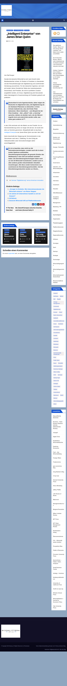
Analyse (55, 121)
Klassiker (55, 188)
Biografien (56, 129)
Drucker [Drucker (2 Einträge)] (55, 312)
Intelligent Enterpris (10, 132)
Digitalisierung (57, 143)
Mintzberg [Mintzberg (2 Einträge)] (56, 344)
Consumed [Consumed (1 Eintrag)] (56, 306)
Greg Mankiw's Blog (58, 471)
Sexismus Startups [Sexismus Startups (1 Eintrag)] (58, 369)
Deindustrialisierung (58, 133)
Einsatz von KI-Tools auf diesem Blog (57, 646)
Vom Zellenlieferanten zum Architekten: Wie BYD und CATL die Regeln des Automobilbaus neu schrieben (58, 97)
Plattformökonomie (18, 30)
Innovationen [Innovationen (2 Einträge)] (57, 332)
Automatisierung (57, 125)
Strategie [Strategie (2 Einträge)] (56, 383)
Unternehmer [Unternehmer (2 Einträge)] (57, 392)
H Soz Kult (56, 476)
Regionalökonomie (58, 235)
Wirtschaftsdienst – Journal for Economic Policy (58, 600)
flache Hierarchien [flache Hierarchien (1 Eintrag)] (58, 315)
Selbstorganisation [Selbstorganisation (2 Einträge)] (58, 366)
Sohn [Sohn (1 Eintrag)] (55, 374)
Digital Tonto (56, 436)
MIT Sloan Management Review (56, 525)
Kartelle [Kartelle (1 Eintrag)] (55, 335)
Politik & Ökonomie (58, 550)
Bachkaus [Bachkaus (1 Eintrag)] (56, 296)
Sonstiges (56, 243)
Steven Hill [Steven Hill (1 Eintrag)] (56, 380)
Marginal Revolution (58, 509)
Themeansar (26, 646)
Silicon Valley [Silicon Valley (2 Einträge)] (57, 372)
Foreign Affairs (57, 458)
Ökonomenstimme (58, 536)
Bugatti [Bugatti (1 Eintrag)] (58, 299)
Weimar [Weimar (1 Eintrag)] (55, 398)
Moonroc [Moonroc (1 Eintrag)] (56, 350)
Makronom (56, 499)
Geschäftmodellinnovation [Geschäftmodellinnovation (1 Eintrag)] (60, 321)
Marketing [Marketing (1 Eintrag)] (56, 341)
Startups (55, 251)
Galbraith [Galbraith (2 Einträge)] (56, 318)
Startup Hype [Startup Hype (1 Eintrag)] (57, 377)
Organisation (56, 219)
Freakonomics (57, 462)
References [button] (11, 176)
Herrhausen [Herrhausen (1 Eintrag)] (56, 326)
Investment (56, 184)
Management (10, 30)
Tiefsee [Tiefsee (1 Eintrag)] (55, 389)
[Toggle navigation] (33, 20)
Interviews (56, 180)
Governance (56, 162)
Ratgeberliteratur (57, 231)
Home (37, 646)
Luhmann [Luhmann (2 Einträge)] (56, 338)
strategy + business (58, 573)
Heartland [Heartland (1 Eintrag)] (60, 323)
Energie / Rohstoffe (58, 147)
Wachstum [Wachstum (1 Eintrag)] (56, 395)
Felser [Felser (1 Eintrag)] (60, 312)
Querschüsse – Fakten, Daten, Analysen (57, 561)
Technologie (56, 259)
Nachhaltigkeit (57, 215)
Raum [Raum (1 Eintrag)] (55, 363)
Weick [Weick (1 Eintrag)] (61, 395)
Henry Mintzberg (57, 485)
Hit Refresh (12, 198)
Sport (54, 247)
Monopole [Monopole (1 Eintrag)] (56, 347)
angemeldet (11, 253)
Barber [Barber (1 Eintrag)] (61, 296)
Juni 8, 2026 (40, 239)
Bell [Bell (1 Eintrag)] (54, 299)
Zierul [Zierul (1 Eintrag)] (55, 404)
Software (55, 239)
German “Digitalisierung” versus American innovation (27, 180)
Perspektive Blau (57, 546)
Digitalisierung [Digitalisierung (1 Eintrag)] (57, 309)
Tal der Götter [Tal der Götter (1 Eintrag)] (57, 386)
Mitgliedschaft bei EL (54, 649)
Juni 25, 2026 (9, 239)
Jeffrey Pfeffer (57, 489)
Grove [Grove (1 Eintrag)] (55, 323)
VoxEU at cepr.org (58, 589)
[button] (64, 20)
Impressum (47, 649)
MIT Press (56, 519)
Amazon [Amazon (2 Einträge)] (55, 293)
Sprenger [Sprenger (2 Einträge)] (60, 374)
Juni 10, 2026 (24, 239)
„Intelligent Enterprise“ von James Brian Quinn (23, 35)
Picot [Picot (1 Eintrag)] (55, 357)
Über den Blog (63, 649)
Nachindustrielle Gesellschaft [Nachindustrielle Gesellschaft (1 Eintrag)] (57, 353)
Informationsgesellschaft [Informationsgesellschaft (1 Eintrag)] (59, 329)
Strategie (27, 30)
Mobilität (55, 210)
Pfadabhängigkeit (58, 223)
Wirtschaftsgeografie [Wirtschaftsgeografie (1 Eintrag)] (58, 401)
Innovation (56, 176)
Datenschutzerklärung (44, 646)
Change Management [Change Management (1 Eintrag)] (57, 302)
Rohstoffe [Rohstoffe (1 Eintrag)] (60, 363)
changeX (55, 432)
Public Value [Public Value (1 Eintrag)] (56, 360)
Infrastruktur (56, 172)
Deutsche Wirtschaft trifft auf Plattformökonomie (25, 200)
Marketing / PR (57, 206)
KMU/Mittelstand (57, 193)
